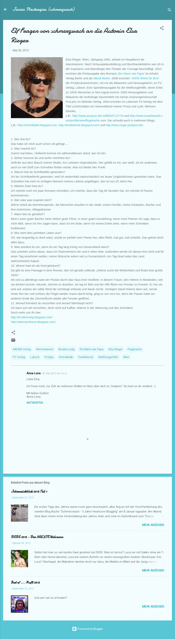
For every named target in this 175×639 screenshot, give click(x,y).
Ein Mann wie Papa (91, 349)
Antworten (35, 402)
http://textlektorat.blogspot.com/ (79, 125)
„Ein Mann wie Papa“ (131, 73)
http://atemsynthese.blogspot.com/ (33, 322)
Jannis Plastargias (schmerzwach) (43, 9)
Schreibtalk (66, 357)
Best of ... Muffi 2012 (25, 582)
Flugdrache (135, 349)
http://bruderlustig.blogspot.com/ (31, 317)
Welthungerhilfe (108, 357)
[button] (161, 29)
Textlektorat (85, 357)
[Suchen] (169, 11)
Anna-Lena (34, 373)
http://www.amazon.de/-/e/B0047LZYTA (98, 115)
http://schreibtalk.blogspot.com (37, 125)
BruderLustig (66, 349)
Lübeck (34, 357)
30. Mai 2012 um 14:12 (54, 373)
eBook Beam (101, 78)
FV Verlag (19, 357)
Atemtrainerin (44, 349)
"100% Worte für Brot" (145, 78)
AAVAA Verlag (22, 349)
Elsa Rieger (116, 349)
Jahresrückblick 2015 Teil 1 (29, 491)
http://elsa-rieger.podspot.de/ (124, 125)
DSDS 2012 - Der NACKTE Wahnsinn (37, 537)
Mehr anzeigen (153, 525)
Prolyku (49, 357)
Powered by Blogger (87, 629)
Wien (126, 357)
